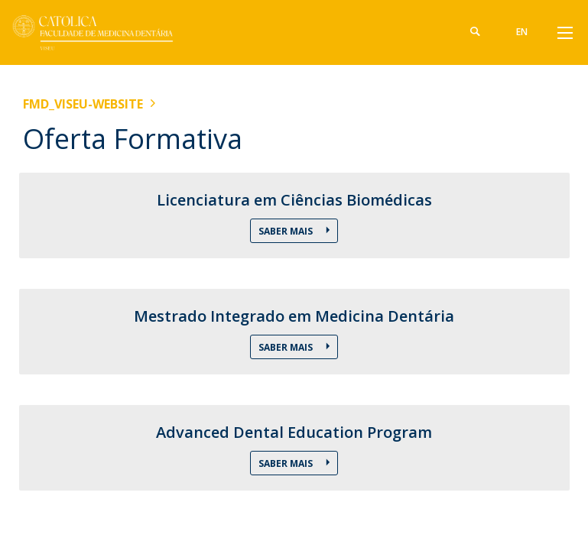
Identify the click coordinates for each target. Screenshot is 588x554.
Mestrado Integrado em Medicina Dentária (294, 316)
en (522, 31)
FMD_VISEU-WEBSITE (83, 104)
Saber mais (286, 347)
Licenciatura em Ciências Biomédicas (294, 200)
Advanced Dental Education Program (294, 432)
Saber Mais (286, 231)
